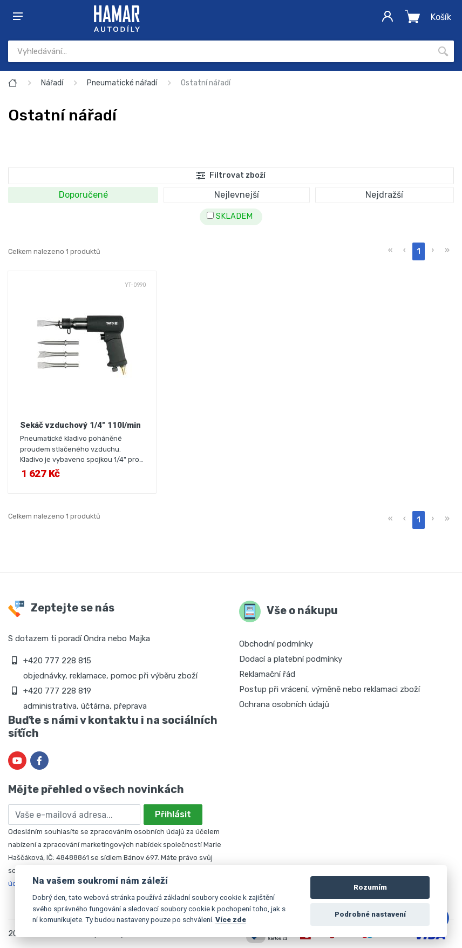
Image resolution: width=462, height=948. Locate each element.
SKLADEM (230, 216)
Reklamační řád (267, 674)
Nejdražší (384, 195)
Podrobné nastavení (370, 914)
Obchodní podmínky (276, 644)
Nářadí (52, 83)
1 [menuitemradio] (418, 251)
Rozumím (370, 887)
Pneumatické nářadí (122, 83)
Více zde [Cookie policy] (230, 919)
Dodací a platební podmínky (290, 659)
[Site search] (220, 51)
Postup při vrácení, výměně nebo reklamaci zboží (329, 689)
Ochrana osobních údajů (284, 704)
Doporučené (83, 195)
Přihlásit (173, 814)
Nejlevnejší (236, 195)
